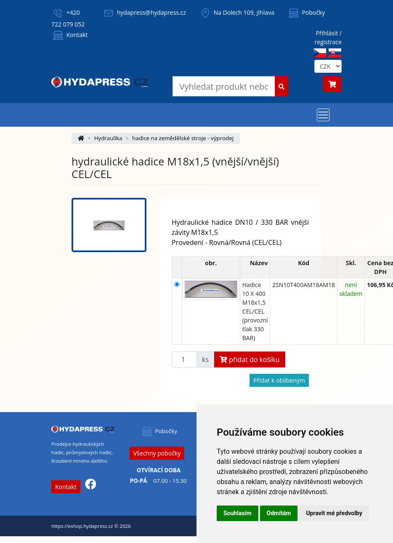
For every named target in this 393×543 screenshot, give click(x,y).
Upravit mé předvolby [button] (334, 513)
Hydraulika (108, 138)
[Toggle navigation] (323, 114)
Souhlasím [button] (237, 513)
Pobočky (306, 12)
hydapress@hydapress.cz (151, 12)
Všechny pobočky (157, 453)
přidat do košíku (250, 359)
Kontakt (69, 35)
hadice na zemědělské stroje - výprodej (183, 138)
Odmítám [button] (279, 513)
